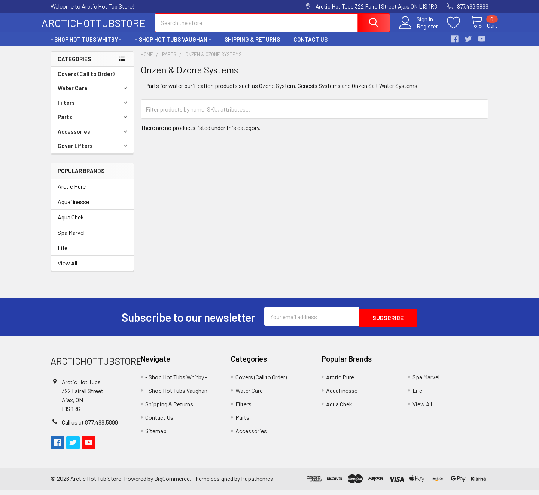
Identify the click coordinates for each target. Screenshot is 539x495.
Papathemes (257, 483)
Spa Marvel (71, 239)
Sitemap (156, 436)
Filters (94, 109)
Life (62, 254)
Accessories (94, 138)
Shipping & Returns (252, 46)
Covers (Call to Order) (86, 80)
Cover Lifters (94, 152)
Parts (94, 123)
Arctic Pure (72, 193)
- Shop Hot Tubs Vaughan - (173, 46)
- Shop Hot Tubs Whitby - (86, 46)
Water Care (94, 94)
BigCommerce (172, 483)
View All (67, 269)
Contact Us (310, 46)
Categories (74, 65)
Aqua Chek (71, 223)
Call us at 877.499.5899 (90, 427)
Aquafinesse (73, 208)
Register (418, 30)
